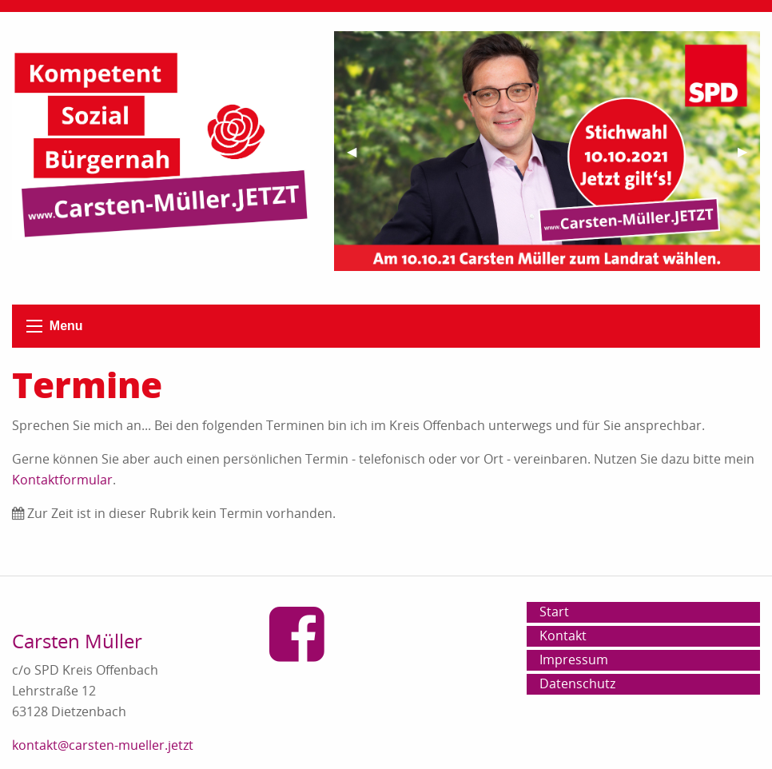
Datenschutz (577, 683)
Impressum (573, 659)
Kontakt (563, 635)
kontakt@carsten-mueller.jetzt (102, 745)
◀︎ (358, 158)
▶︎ (749, 158)
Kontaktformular (62, 479)
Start (554, 611)
